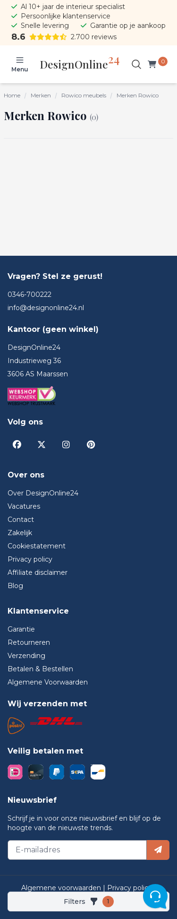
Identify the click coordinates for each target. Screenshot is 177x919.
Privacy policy (30, 559)
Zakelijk (20, 533)
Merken (41, 95)
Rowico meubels (83, 95)
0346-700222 (29, 294)
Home (12, 95)
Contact (21, 519)
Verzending (26, 655)
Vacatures (24, 506)
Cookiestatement (37, 546)
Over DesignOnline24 (43, 493)
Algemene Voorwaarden (48, 682)
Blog (15, 585)
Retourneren (29, 642)
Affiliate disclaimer (37, 572)
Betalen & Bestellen (40, 669)
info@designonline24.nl (46, 307)
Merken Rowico (138, 95)
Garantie (21, 629)
